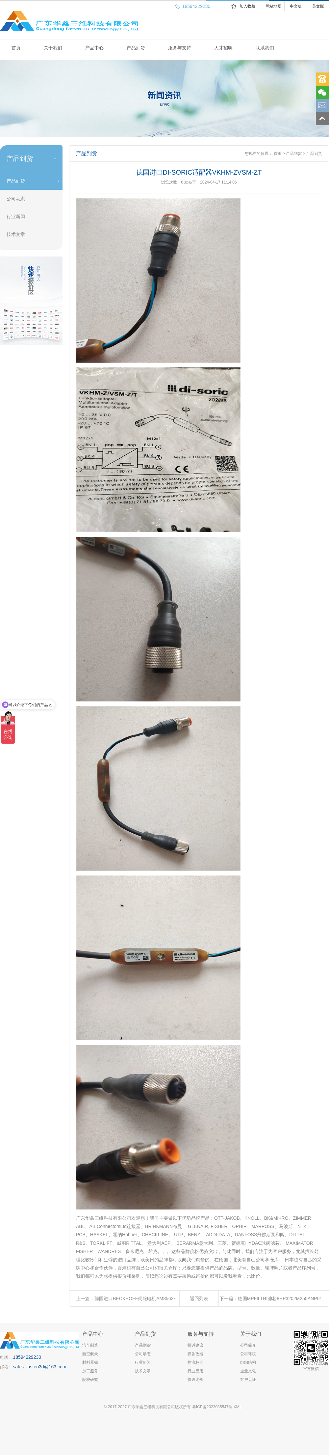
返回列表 (199, 1298)
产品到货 (136, 47)
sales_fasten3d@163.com (39, 1366)
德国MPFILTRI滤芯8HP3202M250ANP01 (280, 1298)
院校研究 (90, 1379)
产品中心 (94, 47)
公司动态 (16, 198)
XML (238, 1407)
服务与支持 (179, 47)
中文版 (296, 6)
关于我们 (53, 47)
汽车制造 (90, 1345)
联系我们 (265, 47)
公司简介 (248, 1345)
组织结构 (248, 1362)
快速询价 (195, 1379)
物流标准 (195, 1362)
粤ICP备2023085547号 (212, 1407)
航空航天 (90, 1354)
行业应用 (195, 1371)
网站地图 (273, 6)
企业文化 (248, 1371)
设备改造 (195, 1354)
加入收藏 (247, 6)
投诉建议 (195, 1345)
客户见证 (248, 1379)
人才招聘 (223, 47)
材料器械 (90, 1362)
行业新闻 (16, 216)
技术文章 (16, 234)
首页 (16, 47)
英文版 (318, 6)
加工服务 (90, 1371)
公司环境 (248, 1354)
